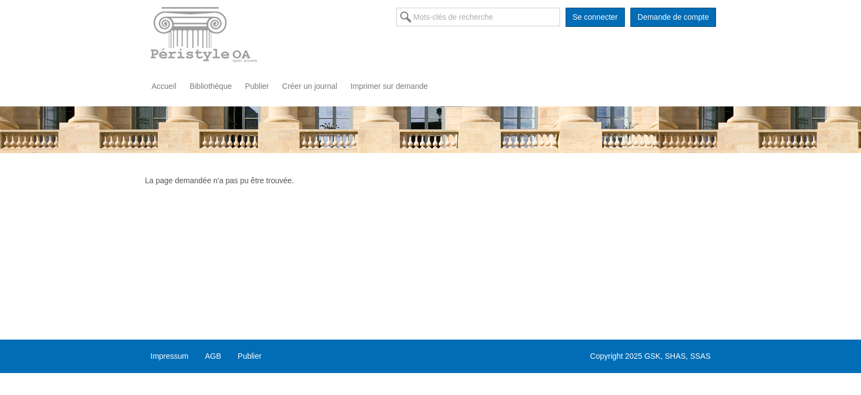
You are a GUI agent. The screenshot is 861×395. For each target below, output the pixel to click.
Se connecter (595, 17)
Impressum (169, 356)
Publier (257, 86)
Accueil (164, 86)
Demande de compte (673, 17)
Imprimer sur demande (389, 86)
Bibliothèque (210, 86)
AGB (213, 356)
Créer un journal (309, 86)
